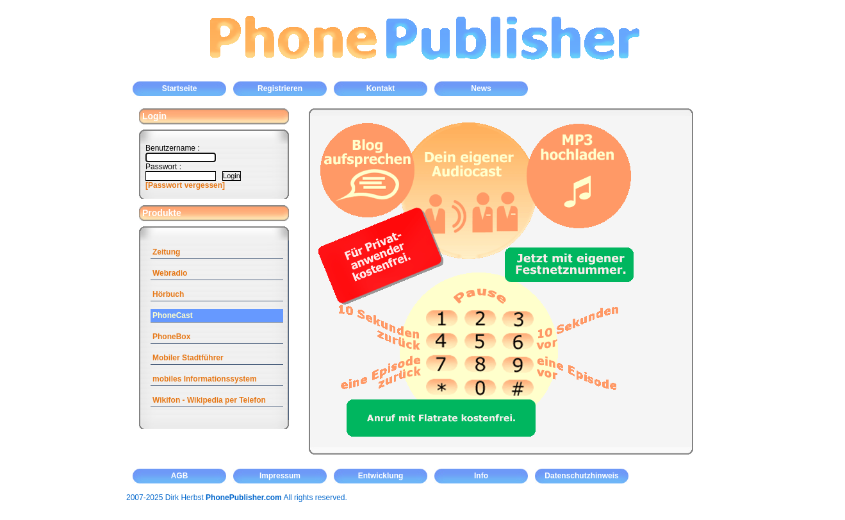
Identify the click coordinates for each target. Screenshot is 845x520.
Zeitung (166, 251)
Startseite (179, 88)
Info (481, 475)
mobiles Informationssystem (204, 378)
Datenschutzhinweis (581, 475)
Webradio (169, 273)
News (481, 88)
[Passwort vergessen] (185, 185)
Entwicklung (381, 475)
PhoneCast (172, 315)
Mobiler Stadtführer (188, 357)
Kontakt (380, 88)
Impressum (279, 475)
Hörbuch (168, 294)
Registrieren (280, 88)
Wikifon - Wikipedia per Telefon (209, 400)
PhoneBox (171, 336)
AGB (179, 475)
